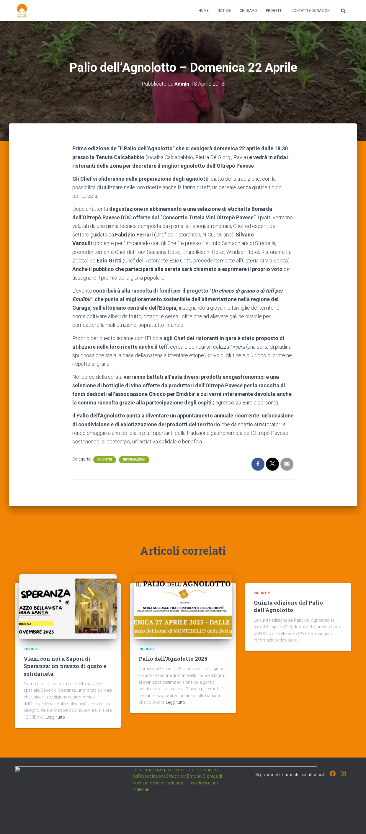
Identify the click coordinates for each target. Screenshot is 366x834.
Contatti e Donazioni (311, 11)
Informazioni (134, 459)
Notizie (224, 11)
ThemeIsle (341, 821)
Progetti (274, 11)
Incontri (104, 459)
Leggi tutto (55, 716)
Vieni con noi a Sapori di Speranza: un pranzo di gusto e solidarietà (65, 666)
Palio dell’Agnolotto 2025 (173, 658)
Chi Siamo (248, 11)
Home (204, 11)
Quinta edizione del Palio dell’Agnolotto (288, 606)
